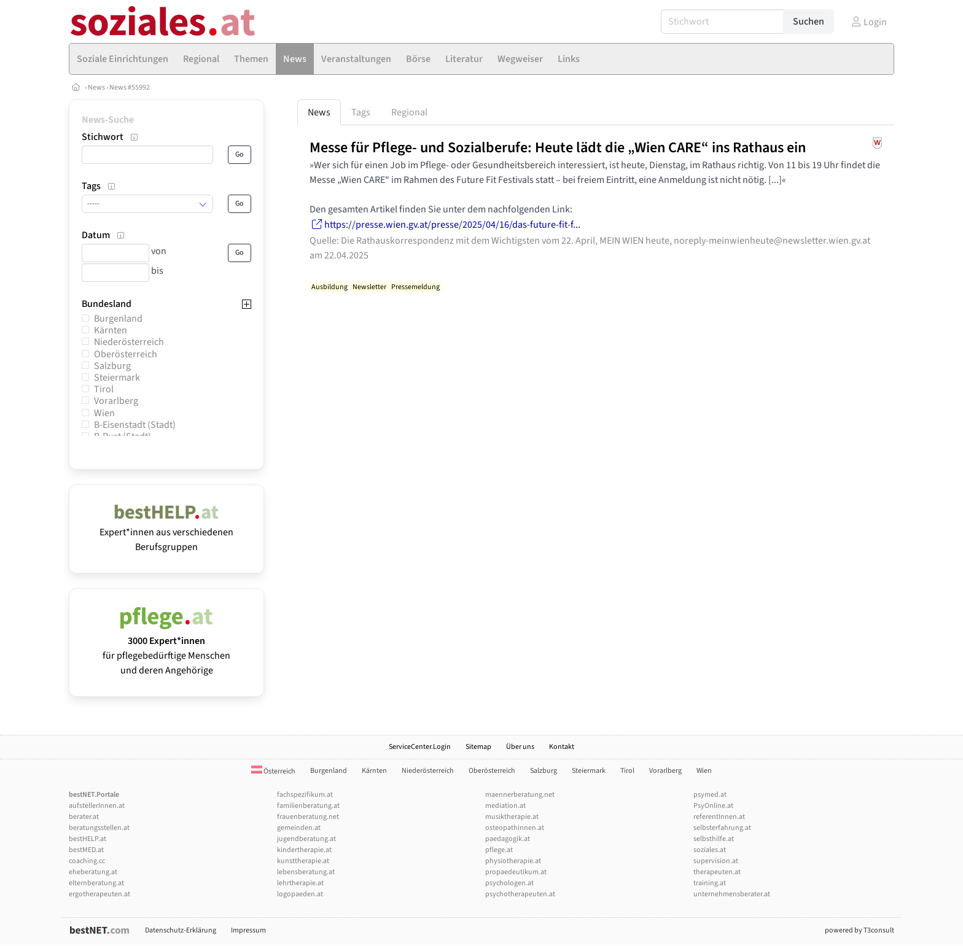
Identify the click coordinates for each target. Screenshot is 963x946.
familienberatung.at (308, 806)
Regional (409, 112)
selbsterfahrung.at (722, 828)
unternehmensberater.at (731, 894)
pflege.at (499, 850)
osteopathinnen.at (514, 828)
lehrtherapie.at (300, 883)
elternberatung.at (96, 883)
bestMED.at (86, 850)
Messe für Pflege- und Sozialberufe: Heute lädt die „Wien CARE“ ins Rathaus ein (558, 147)
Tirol (104, 389)
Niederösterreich (129, 342)
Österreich (273, 771)
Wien (104, 413)
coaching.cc (87, 861)
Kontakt (561, 747)
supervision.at (715, 861)
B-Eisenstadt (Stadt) (135, 425)
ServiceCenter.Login (420, 747)
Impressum (248, 930)
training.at (709, 883)
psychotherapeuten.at (520, 894)
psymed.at (710, 794)
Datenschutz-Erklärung (180, 930)
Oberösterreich (125, 354)
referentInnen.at (719, 817)
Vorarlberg (116, 401)
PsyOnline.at (713, 806)
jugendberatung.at (306, 839)
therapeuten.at (717, 872)
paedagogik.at (507, 839)
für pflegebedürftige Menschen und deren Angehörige (166, 648)
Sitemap (478, 747)
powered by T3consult (859, 930)
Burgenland (118, 318)
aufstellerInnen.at (97, 806)
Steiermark (117, 377)
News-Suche (108, 119)
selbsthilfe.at (713, 839)
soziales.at (709, 850)
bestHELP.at (87, 839)
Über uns (520, 747)
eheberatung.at (93, 872)
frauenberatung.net (308, 817)
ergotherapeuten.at (99, 894)
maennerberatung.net (520, 794)
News (96, 87)
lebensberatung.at (306, 872)
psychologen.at (509, 883)
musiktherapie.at (512, 817)
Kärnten (110, 330)
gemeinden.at (299, 828)
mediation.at (505, 806)
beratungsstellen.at (99, 828)
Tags (360, 112)
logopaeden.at (300, 894)
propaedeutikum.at (516, 872)
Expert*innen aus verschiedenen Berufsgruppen (166, 532)
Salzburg (112, 366)
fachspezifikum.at (305, 794)
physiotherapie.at (513, 861)
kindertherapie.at (304, 850)
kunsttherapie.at (303, 861)
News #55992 (129, 87)
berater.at (84, 817)
